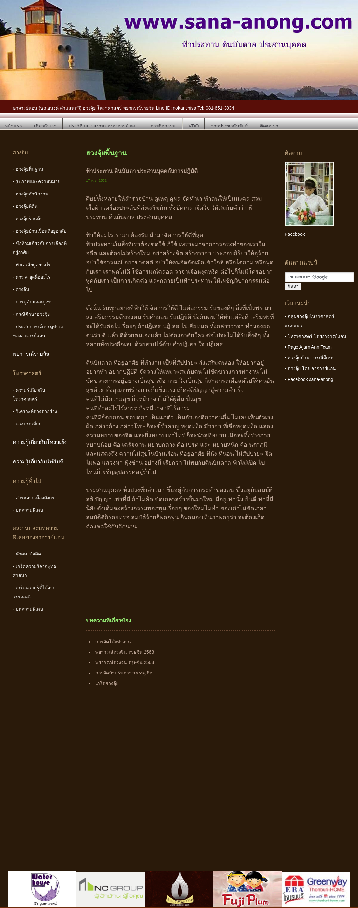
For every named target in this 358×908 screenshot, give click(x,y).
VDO (194, 125)
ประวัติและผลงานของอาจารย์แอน (103, 125)
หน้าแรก (13, 125)
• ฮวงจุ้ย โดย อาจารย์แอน (310, 368)
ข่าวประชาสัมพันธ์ (229, 125)
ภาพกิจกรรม (163, 125)
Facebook (295, 234)
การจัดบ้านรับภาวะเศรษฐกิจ (123, 672)
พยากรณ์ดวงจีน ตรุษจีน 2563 (124, 652)
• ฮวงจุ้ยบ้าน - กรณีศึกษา (310, 357)
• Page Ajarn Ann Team (308, 347)
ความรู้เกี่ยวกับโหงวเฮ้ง (40, 442)
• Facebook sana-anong (309, 379)
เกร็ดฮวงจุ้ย (106, 683)
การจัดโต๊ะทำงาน (113, 641)
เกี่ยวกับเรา (45, 125)
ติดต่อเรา (269, 125)
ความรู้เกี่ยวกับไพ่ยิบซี (38, 462)
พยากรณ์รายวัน (31, 354)
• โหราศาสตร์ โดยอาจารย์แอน (315, 336)
